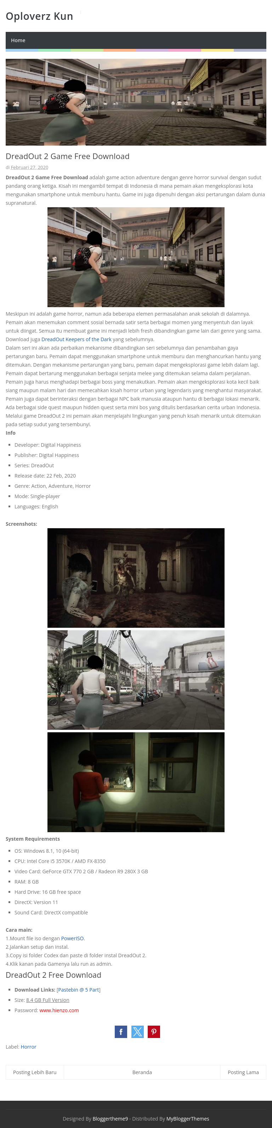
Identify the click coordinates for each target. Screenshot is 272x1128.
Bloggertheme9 (110, 1118)
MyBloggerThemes (187, 1118)
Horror (28, 1046)
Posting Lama (243, 1072)
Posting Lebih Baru (35, 1072)
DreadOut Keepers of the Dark (76, 339)
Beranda (142, 1072)
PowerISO (72, 938)
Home (18, 40)
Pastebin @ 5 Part (78, 989)
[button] (121, 1032)
